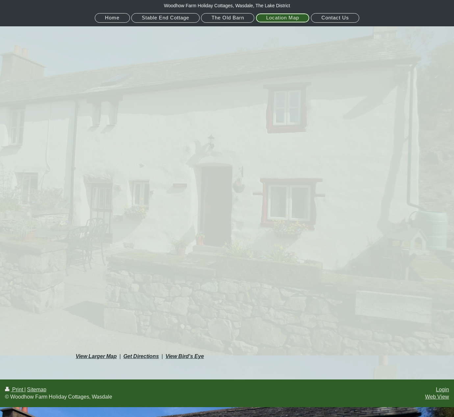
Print (14, 389)
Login (442, 389)
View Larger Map (96, 356)
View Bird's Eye (184, 356)
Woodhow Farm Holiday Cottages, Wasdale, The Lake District (227, 5)
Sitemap (36, 389)
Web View (437, 397)
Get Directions (141, 356)
